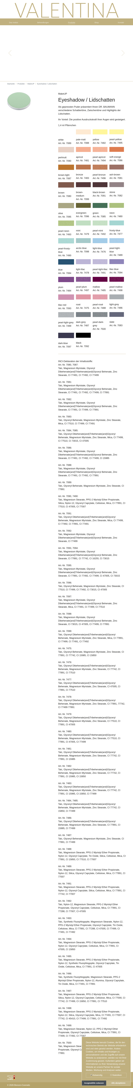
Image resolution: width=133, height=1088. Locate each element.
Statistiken (116, 1075)
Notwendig (96, 1075)
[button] (10, 56)
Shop (97, 24)
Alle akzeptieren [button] (118, 1083)
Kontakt (120, 24)
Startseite (11, 87)
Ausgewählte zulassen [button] (94, 1083)
